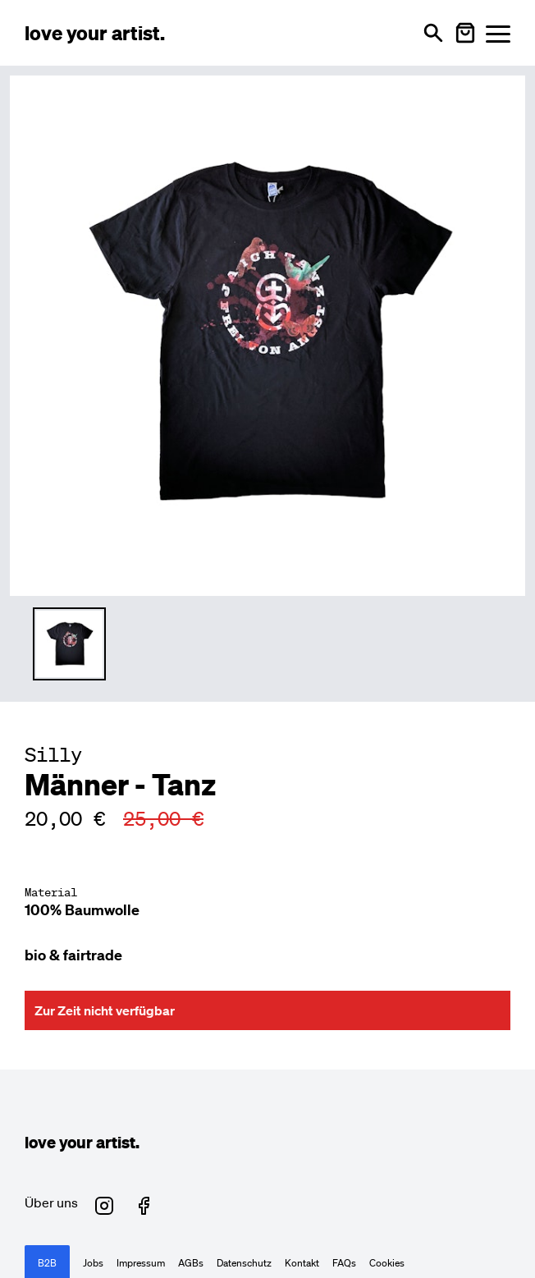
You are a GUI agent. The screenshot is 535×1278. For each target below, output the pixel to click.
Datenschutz (244, 1263)
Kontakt (302, 1263)
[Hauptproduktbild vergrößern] (267, 333)
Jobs (93, 1263)
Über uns (51, 1202)
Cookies (387, 1263)
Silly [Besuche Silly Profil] (53, 754)
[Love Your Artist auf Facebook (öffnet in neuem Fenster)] (143, 1206)
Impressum (141, 1263)
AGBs (190, 1263)
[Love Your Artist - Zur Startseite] (95, 33)
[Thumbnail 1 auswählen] (69, 644)
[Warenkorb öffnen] (465, 33)
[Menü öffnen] (498, 33)
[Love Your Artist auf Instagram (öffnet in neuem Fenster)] (104, 1206)
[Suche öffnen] (433, 32)
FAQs (344, 1263)
